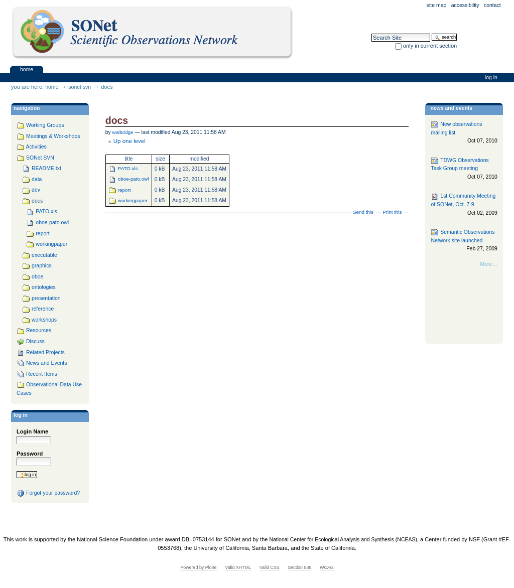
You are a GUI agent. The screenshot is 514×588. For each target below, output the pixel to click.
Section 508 (299, 567)
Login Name (32, 431)
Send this (363, 212)
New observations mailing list (464, 132)
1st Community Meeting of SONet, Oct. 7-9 (464, 205)
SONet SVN (79, 87)
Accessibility (465, 5)
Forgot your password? (48, 493)
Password (30, 454)
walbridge (123, 132)
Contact (492, 5)
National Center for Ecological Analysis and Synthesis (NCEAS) (343, 539)
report (124, 190)
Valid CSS (270, 567)
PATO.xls (128, 168)
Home (26, 69)
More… (488, 264)
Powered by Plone (198, 567)
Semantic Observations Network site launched (464, 240)
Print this (392, 212)
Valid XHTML (238, 567)
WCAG (327, 567)
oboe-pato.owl (133, 179)
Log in (491, 77)
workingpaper (133, 200)
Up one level (129, 141)
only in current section (430, 46)
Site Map (437, 5)
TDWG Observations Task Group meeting (464, 169)
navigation (27, 108)
